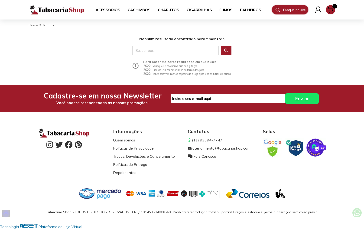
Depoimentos (124, 172)
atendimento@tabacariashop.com (219, 148)
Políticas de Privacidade (133, 148)
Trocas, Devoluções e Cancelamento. (144, 156)
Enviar (302, 98)
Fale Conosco (202, 156)
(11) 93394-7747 (205, 140)
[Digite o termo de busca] (295, 10)
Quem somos (124, 140)
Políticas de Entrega (130, 164)
